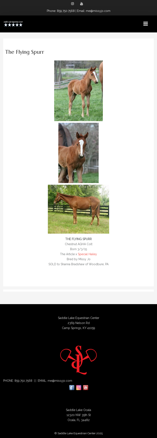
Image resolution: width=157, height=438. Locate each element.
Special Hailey (87, 254)
